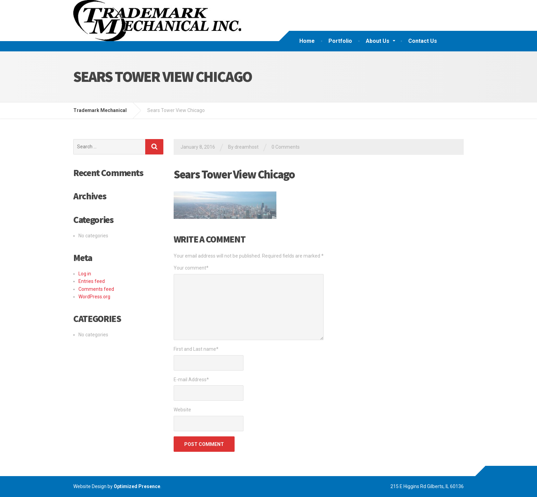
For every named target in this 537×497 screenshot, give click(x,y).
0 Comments (286, 147)
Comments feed (96, 289)
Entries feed (91, 281)
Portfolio (340, 41)
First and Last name (196, 349)
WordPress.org (94, 296)
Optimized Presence (137, 486)
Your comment (191, 268)
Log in (84, 273)
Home (307, 41)
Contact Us (422, 41)
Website (182, 409)
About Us (377, 41)
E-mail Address (191, 379)
